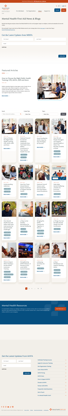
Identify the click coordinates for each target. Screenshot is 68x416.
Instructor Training (8, 274)
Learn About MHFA (43, 369)
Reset (63, 114)
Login (63, 6)
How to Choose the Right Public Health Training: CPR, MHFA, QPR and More (9, 141)
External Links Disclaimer (38, 410)
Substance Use (7, 191)
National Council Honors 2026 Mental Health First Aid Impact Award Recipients (42, 188)
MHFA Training (24, 154)
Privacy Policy (26, 410)
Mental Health (57, 153)
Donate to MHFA (42, 382)
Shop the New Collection (41, 1)
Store (63, 10)
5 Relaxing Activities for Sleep (41, 263)
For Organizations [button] (31, 11)
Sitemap (31, 410)
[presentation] (11, 51)
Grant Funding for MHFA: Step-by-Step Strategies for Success (42, 141)
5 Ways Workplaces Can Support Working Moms (58, 264)
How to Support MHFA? (44, 379)
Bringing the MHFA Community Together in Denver (40, 224)
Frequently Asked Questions (45, 389)
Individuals (23, 228)
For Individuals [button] (20, 11)
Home (3, 13)
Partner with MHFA (43, 386)
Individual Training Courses (45, 360)
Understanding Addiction (8, 185)
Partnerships (23, 157)
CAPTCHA (4, 47)
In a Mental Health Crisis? (44, 395)
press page (43, 28)
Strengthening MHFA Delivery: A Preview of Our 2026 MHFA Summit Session (25, 265)
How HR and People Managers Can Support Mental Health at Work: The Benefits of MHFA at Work (59, 143)
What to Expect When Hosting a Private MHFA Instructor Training (8, 265)
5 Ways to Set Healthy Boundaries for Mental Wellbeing (25, 223)
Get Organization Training (44, 366)
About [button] (40, 11)
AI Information (46, 410)
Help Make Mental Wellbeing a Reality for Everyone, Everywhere (59, 188)
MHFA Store (41, 376)
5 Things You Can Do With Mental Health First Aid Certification (59, 223)
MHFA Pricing (41, 373)
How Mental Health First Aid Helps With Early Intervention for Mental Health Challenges (9, 225)
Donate (57, 10)
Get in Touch (41, 392)
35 (38, 288)
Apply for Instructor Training (45, 363)
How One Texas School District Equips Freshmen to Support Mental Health (25, 188)
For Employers (57, 151)
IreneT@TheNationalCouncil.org (8, 29)
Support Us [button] (47, 11)
